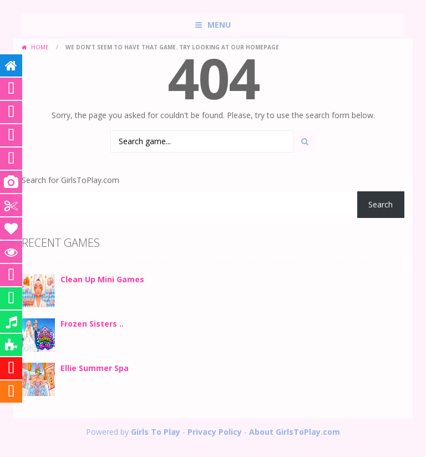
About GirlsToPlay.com (294, 431)
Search (380, 204)
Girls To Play (155, 431)
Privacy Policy (214, 431)
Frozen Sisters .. (92, 323)
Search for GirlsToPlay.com (70, 180)
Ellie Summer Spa (94, 368)
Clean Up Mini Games (102, 279)
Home (39, 47)
